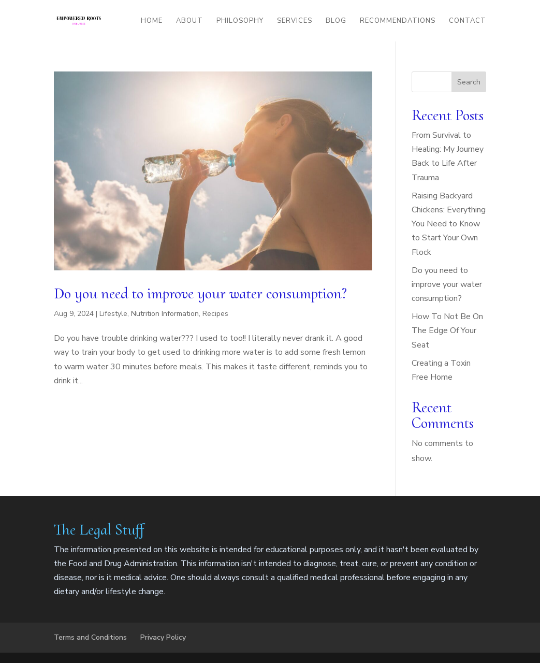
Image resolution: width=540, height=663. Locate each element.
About (189, 21)
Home (152, 21)
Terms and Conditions (90, 637)
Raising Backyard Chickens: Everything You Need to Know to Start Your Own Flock (449, 224)
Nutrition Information (165, 314)
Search (468, 82)
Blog (336, 21)
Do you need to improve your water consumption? (200, 293)
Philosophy (240, 21)
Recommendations (397, 21)
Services (294, 21)
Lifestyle (113, 314)
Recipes (215, 314)
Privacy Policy (163, 637)
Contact (467, 21)
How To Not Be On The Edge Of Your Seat (447, 330)
